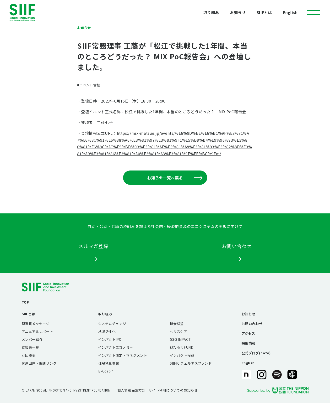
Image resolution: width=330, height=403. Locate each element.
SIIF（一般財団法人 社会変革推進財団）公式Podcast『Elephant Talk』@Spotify (277, 374)
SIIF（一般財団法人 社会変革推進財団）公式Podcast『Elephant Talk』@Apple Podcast (292, 374)
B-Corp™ (105, 371)
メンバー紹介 (32, 339)
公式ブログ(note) (256, 353)
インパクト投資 (182, 355)
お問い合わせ (252, 323)
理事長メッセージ (36, 323)
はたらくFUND (182, 347)
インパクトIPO (110, 339)
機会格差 (177, 323)
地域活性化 (107, 331)
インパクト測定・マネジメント (122, 355)
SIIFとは (264, 12)
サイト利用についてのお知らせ (173, 390)
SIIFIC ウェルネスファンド (191, 363)
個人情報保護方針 (131, 390)
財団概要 (29, 355)
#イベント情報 (88, 85)
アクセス (248, 333)
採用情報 (249, 343)
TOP (25, 302)
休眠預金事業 (108, 363)
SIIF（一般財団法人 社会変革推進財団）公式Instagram (261, 374)
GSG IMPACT (180, 339)
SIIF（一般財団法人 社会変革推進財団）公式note (246, 374)
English (290, 12)
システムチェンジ (112, 323)
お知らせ (238, 12)
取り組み (211, 12)
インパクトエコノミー (115, 347)
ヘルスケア (178, 331)
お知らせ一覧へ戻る (174, 178)
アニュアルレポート (37, 331)
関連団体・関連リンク (39, 363)
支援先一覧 (30, 347)
